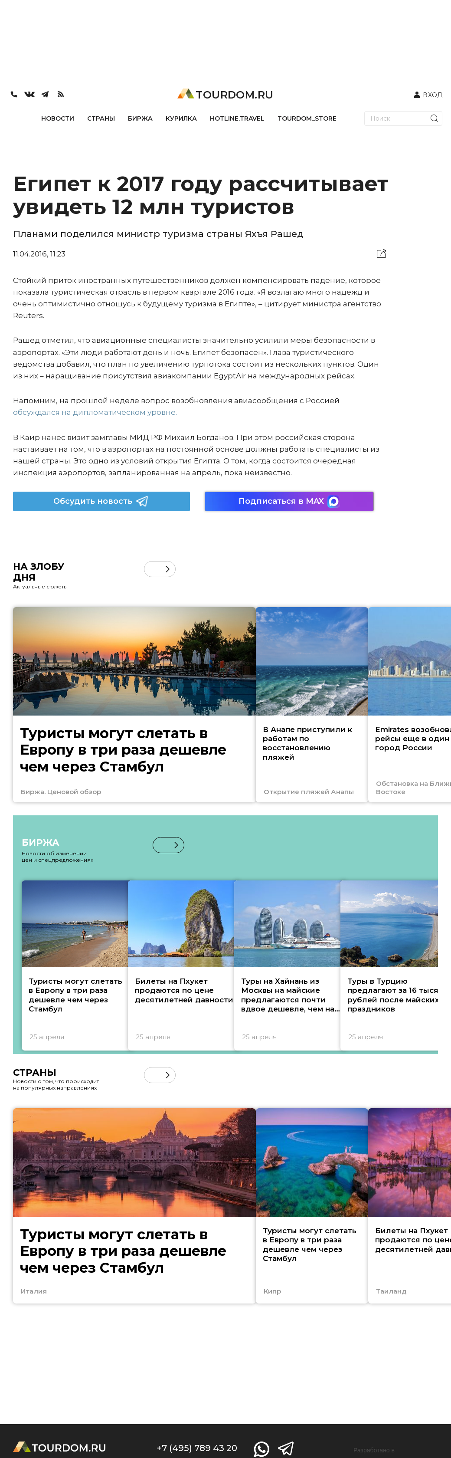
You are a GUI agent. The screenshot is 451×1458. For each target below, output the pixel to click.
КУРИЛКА (181, 118)
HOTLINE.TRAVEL (237, 118)
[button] (167, 569)
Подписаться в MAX (289, 501)
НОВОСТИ (57, 118)
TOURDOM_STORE (307, 118)
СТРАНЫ (101, 118)
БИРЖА (140, 118)
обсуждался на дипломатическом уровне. (95, 412)
